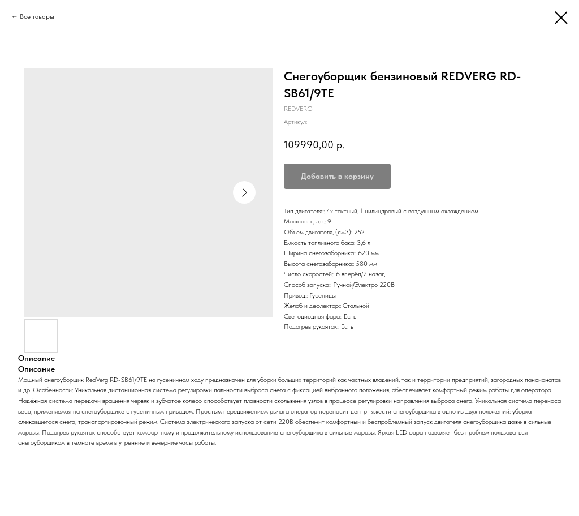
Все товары (37, 16)
